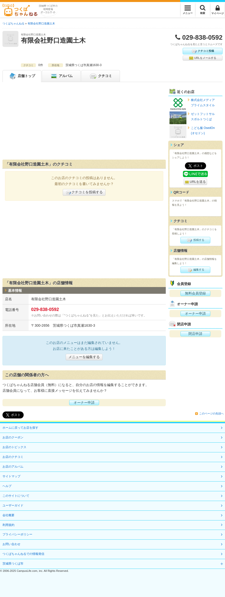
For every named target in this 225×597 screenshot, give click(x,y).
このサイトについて (15, 496)
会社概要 (8, 515)
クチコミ (100, 76)
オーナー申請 (84, 402)
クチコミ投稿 (202, 51)
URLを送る (195, 182)
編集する (195, 270)
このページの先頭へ (211, 413)
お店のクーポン (12, 437)
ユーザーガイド (12, 505)
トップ (22, 76)
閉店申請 (195, 334)
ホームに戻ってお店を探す (20, 427)
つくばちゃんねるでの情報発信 (23, 554)
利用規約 (8, 525)
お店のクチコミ (12, 457)
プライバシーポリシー (17, 534)
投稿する (195, 240)
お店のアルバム (12, 466)
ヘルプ (6, 486)
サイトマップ (11, 476)
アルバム (61, 76)
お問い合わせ (11, 544)
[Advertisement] (84, 122)
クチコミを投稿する (84, 193)
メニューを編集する (84, 357)
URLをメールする (202, 58)
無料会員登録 (195, 293)
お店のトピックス (14, 447)
